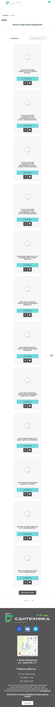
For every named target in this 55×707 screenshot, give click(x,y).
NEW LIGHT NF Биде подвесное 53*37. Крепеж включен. (27, 527)
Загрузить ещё (27, 593)
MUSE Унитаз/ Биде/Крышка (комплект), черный (27, 483)
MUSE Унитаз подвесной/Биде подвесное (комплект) (27, 439)
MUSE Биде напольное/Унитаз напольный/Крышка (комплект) (28, 303)
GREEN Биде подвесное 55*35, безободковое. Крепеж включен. (27, 258)
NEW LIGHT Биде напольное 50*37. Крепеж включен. (27, 571)
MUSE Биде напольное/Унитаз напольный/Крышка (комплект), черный (28, 394)
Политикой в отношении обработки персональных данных (27, 695)
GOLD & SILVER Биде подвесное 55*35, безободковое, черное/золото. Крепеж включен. (27, 212)
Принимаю (27, 703)
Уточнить (27, 79)
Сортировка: (14, 38)
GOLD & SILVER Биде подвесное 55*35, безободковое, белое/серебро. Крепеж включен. (27, 165)
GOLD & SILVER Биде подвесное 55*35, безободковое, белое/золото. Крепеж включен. (27, 118)
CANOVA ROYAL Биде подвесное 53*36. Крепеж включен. (27, 71)
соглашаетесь (45, 691)
